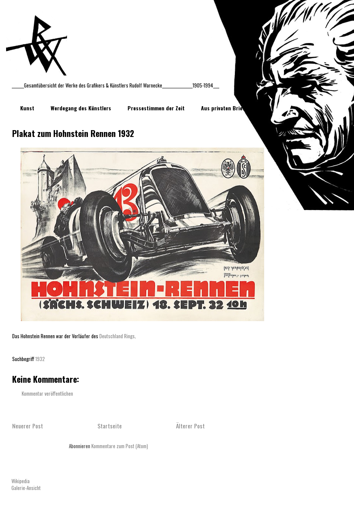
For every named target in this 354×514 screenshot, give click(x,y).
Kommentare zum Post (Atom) (119, 446)
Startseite (109, 425)
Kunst (27, 108)
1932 (40, 359)
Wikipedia (20, 481)
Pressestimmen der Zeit (156, 108)
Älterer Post (190, 425)
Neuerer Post (27, 425)
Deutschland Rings (116, 336)
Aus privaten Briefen (225, 108)
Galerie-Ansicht (26, 488)
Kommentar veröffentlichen (47, 393)
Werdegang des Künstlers (81, 108)
